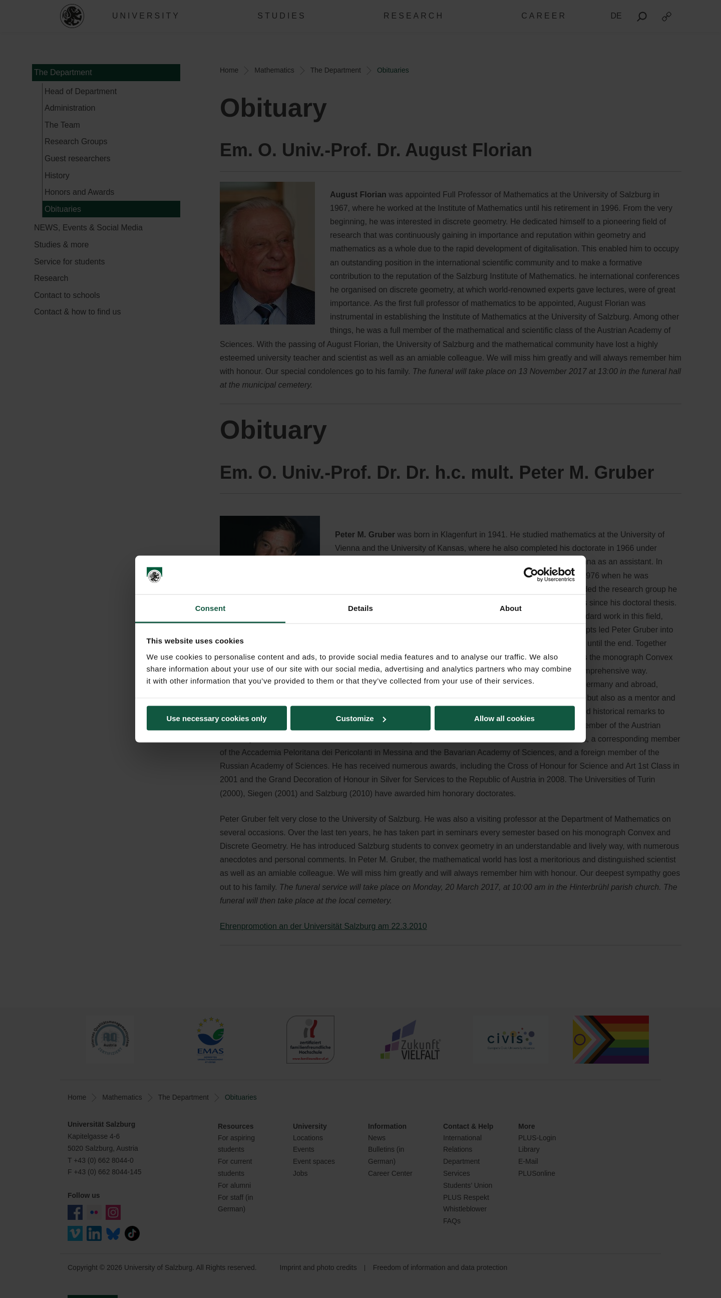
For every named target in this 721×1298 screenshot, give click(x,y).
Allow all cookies (504, 718)
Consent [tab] (210, 607)
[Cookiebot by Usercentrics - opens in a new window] (531, 574)
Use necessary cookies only (216, 718)
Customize (361, 718)
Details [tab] (360, 607)
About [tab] (511, 607)
